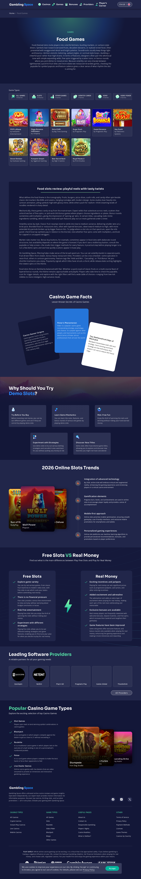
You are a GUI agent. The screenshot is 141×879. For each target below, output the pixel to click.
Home (11, 13)
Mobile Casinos (16, 832)
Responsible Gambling (86, 825)
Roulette (49, 825)
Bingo (48, 836)
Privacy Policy (121, 821)
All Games (50, 817)
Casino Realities (84, 832)
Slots (48, 821)
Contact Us (82, 821)
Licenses (119, 828)
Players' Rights (83, 828)
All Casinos (14, 817)
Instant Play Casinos (17, 825)
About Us (81, 817)
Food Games (22, 13)
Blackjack (49, 832)
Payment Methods (123, 825)
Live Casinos (14, 828)
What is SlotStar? (84, 836)
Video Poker (50, 828)
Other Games (51, 840)
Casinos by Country (123, 836)
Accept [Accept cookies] (112, 868)
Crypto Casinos (15, 821)
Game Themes (121, 832)
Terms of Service (122, 817)
